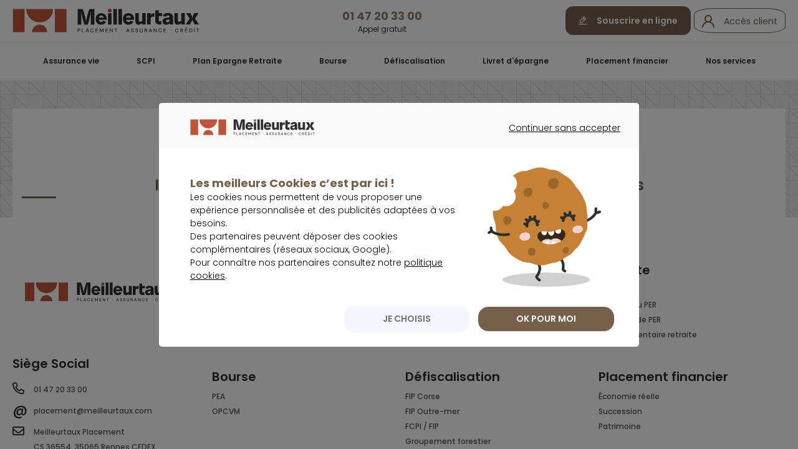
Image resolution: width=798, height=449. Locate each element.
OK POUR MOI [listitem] (546, 343)
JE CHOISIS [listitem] (404, 343)
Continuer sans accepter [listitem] (558, 164)
